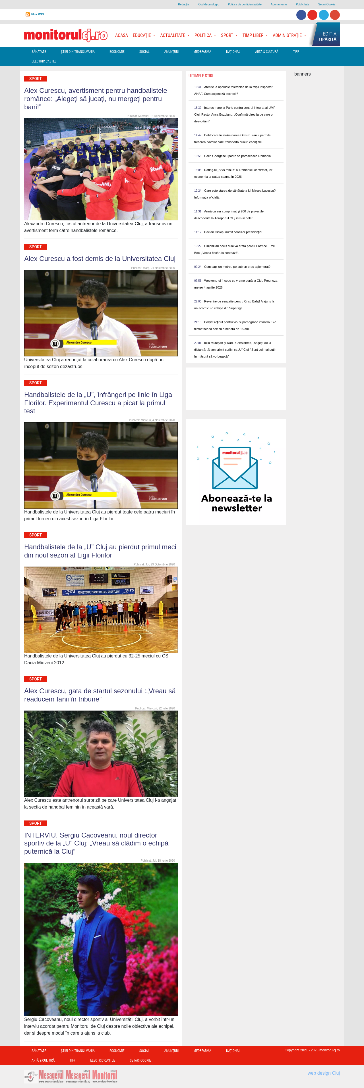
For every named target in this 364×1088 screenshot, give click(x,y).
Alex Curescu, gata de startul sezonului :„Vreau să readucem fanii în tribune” (100, 695)
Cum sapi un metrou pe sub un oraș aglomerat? (237, 266)
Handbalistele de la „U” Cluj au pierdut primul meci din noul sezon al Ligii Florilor (100, 551)
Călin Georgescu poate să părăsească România (237, 156)
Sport (35, 78)
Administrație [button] (288, 35)
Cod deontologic (208, 4)
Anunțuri (171, 52)
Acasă (121, 35)
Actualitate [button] (173, 35)
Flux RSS (37, 14)
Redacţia (183, 4)
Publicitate (302, 4)
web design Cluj (324, 1073)
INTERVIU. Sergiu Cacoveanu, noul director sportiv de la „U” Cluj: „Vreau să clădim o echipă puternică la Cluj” (96, 843)
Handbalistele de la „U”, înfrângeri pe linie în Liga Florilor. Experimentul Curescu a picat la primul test (98, 403)
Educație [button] (142, 35)
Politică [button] (204, 35)
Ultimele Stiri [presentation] (201, 76)
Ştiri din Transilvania (78, 52)
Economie (117, 52)
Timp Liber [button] (253, 35)
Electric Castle (44, 61)
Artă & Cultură (266, 52)
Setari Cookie (326, 4)
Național (233, 52)
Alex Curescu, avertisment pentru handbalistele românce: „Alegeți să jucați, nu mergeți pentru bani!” (95, 99)
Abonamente (279, 4)
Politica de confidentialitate (245, 4)
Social (144, 52)
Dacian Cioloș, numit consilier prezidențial (233, 232)
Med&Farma (202, 52)
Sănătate (39, 52)
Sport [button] (227, 35)
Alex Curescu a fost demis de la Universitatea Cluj (99, 258)
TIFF (296, 52)
